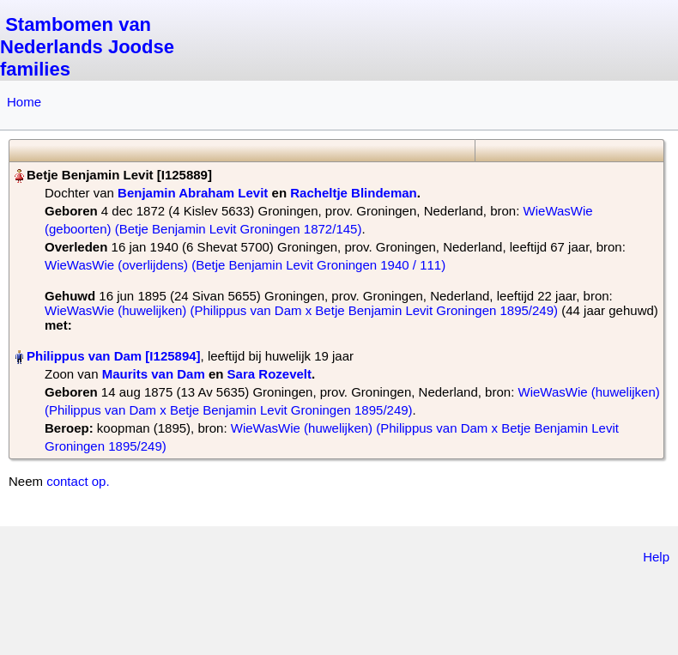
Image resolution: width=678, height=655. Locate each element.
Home (24, 101)
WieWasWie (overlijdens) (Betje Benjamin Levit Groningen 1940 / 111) (245, 265)
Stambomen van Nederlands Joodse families (87, 47)
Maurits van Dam (153, 374)
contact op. (77, 481)
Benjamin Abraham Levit (193, 192)
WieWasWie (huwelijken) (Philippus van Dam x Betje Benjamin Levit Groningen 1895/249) (301, 310)
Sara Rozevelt (269, 374)
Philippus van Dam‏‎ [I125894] (114, 356)
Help (656, 556)
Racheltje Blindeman (353, 192)
